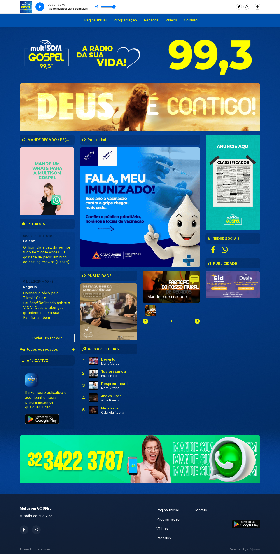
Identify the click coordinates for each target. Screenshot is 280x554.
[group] (171, 287)
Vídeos (171, 20)
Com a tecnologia (245, 549)
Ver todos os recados (47, 349)
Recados (151, 20)
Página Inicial (95, 20)
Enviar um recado (47, 338)
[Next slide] (197, 321)
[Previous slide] (145, 321)
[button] (150, 310)
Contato (191, 20)
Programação (125, 20)
